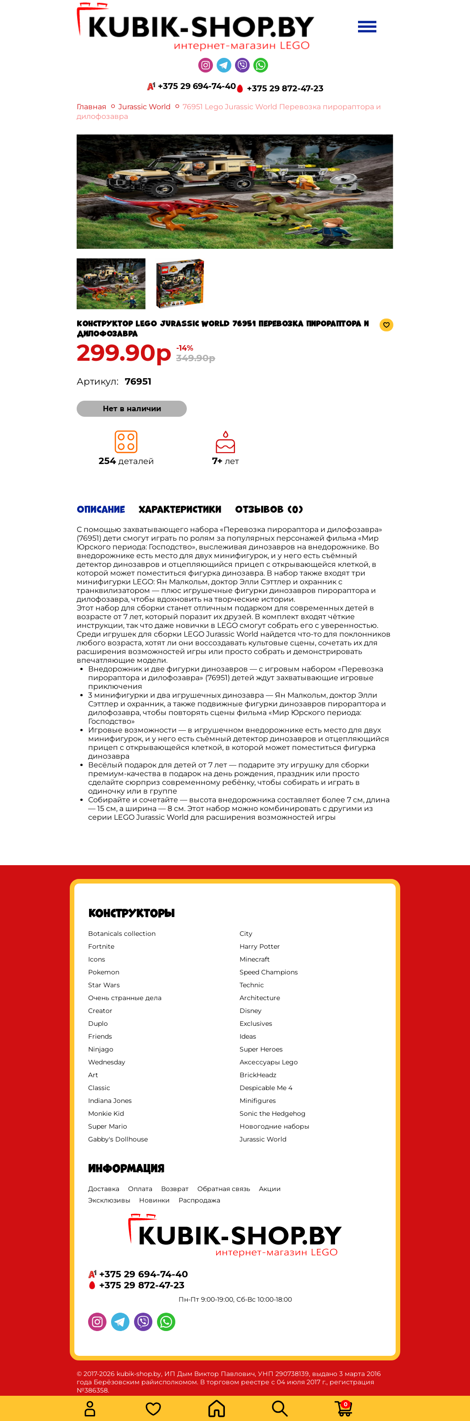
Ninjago (100, 1049)
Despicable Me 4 (266, 1088)
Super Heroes (261, 1049)
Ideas (248, 1036)
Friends (100, 1036)
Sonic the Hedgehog (273, 1113)
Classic (99, 1088)
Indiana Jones (110, 1101)
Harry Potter (260, 946)
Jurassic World (144, 106)
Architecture (260, 998)
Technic (252, 985)
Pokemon (103, 972)
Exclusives (256, 1023)
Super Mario (107, 1126)
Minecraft (255, 959)
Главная (91, 106)
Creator (100, 1011)
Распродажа (199, 1200)
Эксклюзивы (109, 1200)
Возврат (175, 1189)
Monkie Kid (106, 1113)
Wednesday (106, 1062)
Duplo (98, 1023)
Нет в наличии (132, 408)
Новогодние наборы (274, 1126)
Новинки (154, 1200)
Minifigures (258, 1101)
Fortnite (101, 946)
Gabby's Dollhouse (118, 1139)
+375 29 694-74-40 (197, 86)
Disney (251, 1011)
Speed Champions (269, 972)
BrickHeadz (258, 1075)
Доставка (103, 1189)
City (246, 933)
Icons (96, 959)
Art (93, 1075)
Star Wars (104, 985)
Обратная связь (223, 1189)
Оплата (140, 1189)
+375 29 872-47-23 (285, 89)
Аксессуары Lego (269, 1062)
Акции (270, 1189)
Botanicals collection (122, 933)
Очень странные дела (125, 998)
